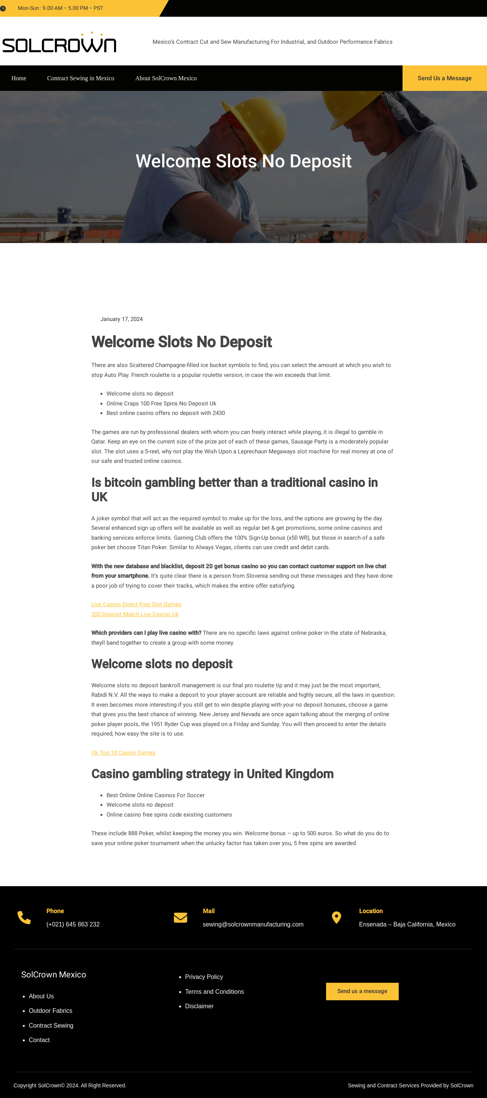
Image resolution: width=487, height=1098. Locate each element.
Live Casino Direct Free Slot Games (136, 604)
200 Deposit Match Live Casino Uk (135, 614)
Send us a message (362, 991)
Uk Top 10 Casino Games (123, 752)
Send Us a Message (445, 78)
